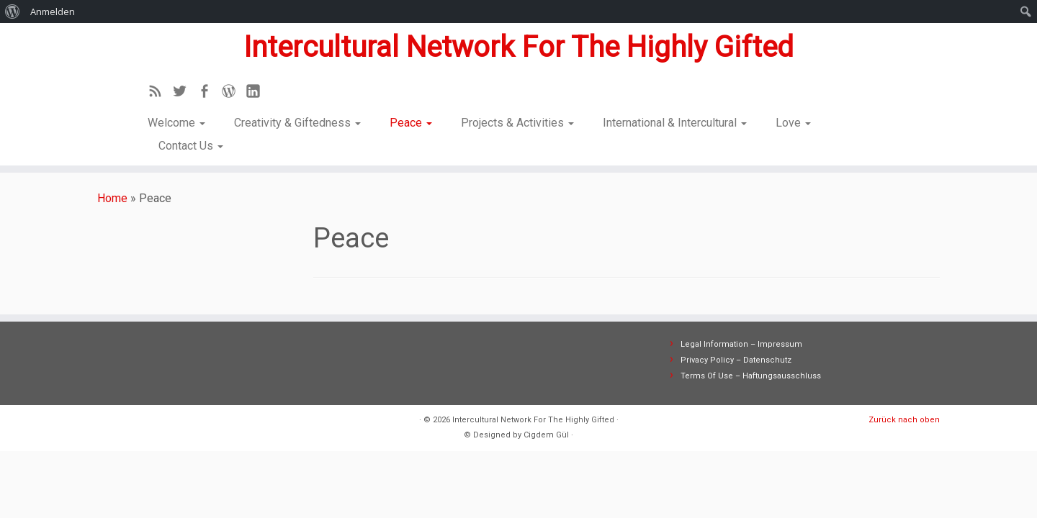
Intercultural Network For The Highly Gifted (518, 47)
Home (112, 198)
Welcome (176, 123)
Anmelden (52, 11)
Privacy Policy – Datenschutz (736, 360)
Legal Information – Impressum (741, 344)
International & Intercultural (675, 123)
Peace (411, 123)
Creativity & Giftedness (297, 123)
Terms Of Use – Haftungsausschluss (751, 376)
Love (793, 123)
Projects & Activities (517, 123)
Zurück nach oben (904, 419)
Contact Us (190, 146)
